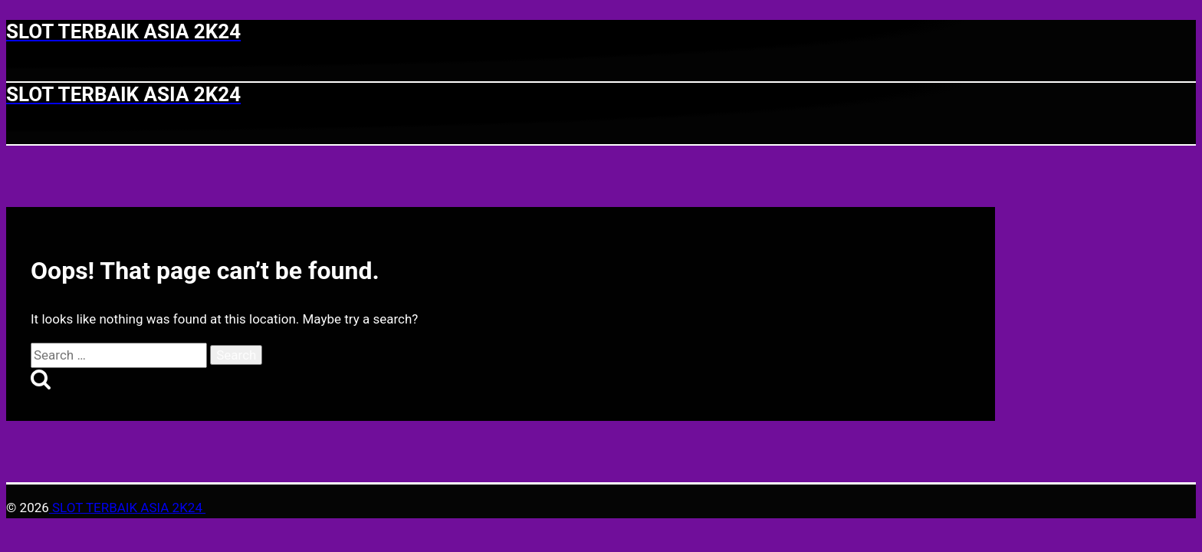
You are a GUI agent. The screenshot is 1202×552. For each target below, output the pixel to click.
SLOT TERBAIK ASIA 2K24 (127, 507)
